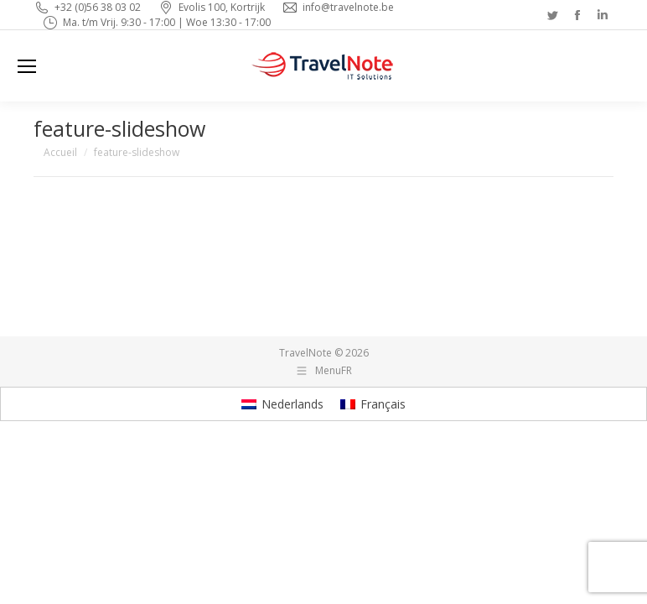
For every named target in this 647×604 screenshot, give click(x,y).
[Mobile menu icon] (27, 66)
